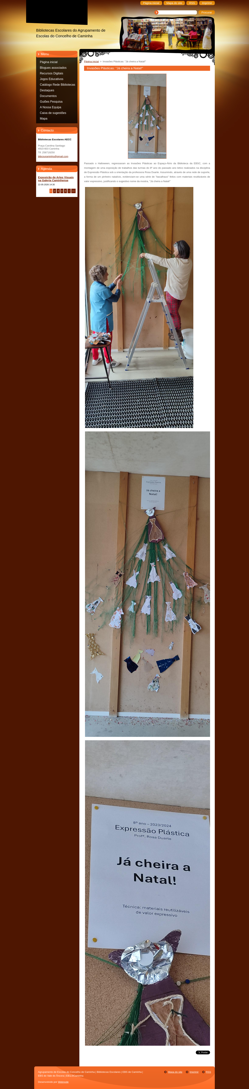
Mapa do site (175, 1072)
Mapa (43, 118)
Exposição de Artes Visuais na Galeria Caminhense (56, 179)
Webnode (63, 1082)
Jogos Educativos (51, 79)
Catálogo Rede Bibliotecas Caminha (57, 85)
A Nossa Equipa (50, 107)
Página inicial (49, 62)
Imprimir (194, 1072)
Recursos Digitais (51, 73)
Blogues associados (53, 67)
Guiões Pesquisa (51, 101)
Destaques (47, 90)
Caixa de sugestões (53, 112)
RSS (208, 1072)
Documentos (48, 96)
